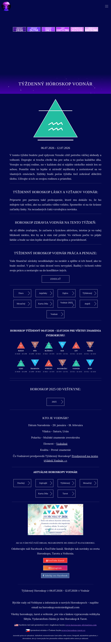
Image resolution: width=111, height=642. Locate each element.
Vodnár (57, 314)
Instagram (55, 568)
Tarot (68, 493)
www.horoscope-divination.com (81, 625)
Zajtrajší (45, 483)
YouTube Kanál (55, 560)
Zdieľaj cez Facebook (55, 575)
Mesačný (23, 304)
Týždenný (89, 293)
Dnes (24, 293)
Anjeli (90, 304)
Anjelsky (45, 293)
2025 (57, 402)
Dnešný (23, 483)
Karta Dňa (45, 304)
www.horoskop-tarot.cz (73, 630)
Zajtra (68, 293)
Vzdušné (62, 443)
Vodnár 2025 (67, 304)
